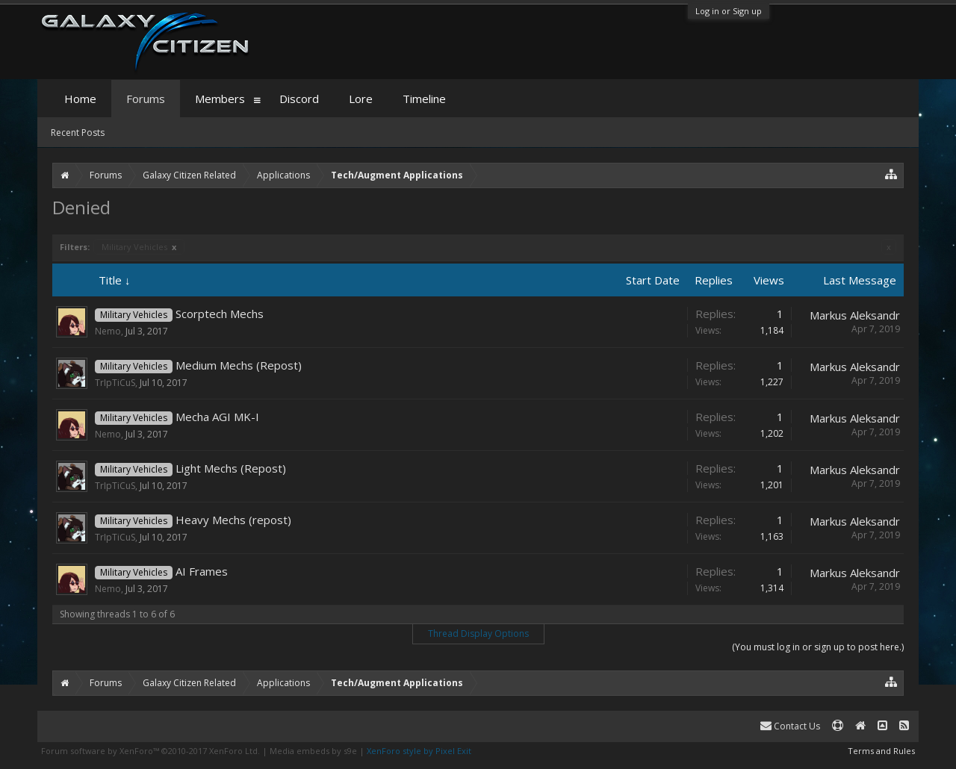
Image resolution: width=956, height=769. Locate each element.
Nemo (108, 331)
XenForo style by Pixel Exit (419, 750)
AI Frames (202, 571)
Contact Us (790, 726)
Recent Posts (78, 132)
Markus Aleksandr (855, 315)
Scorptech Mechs (220, 313)
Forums (145, 98)
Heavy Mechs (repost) (233, 519)
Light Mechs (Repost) (231, 468)
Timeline (424, 98)
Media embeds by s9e (313, 750)
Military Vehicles (139, 246)
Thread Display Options (478, 633)
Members (220, 98)
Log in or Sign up (728, 10)
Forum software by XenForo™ (150, 750)
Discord (299, 98)
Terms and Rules (881, 750)
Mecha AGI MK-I (217, 416)
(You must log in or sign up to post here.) (818, 647)
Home (80, 98)
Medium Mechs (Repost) (239, 365)
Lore (361, 98)
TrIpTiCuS (115, 382)
